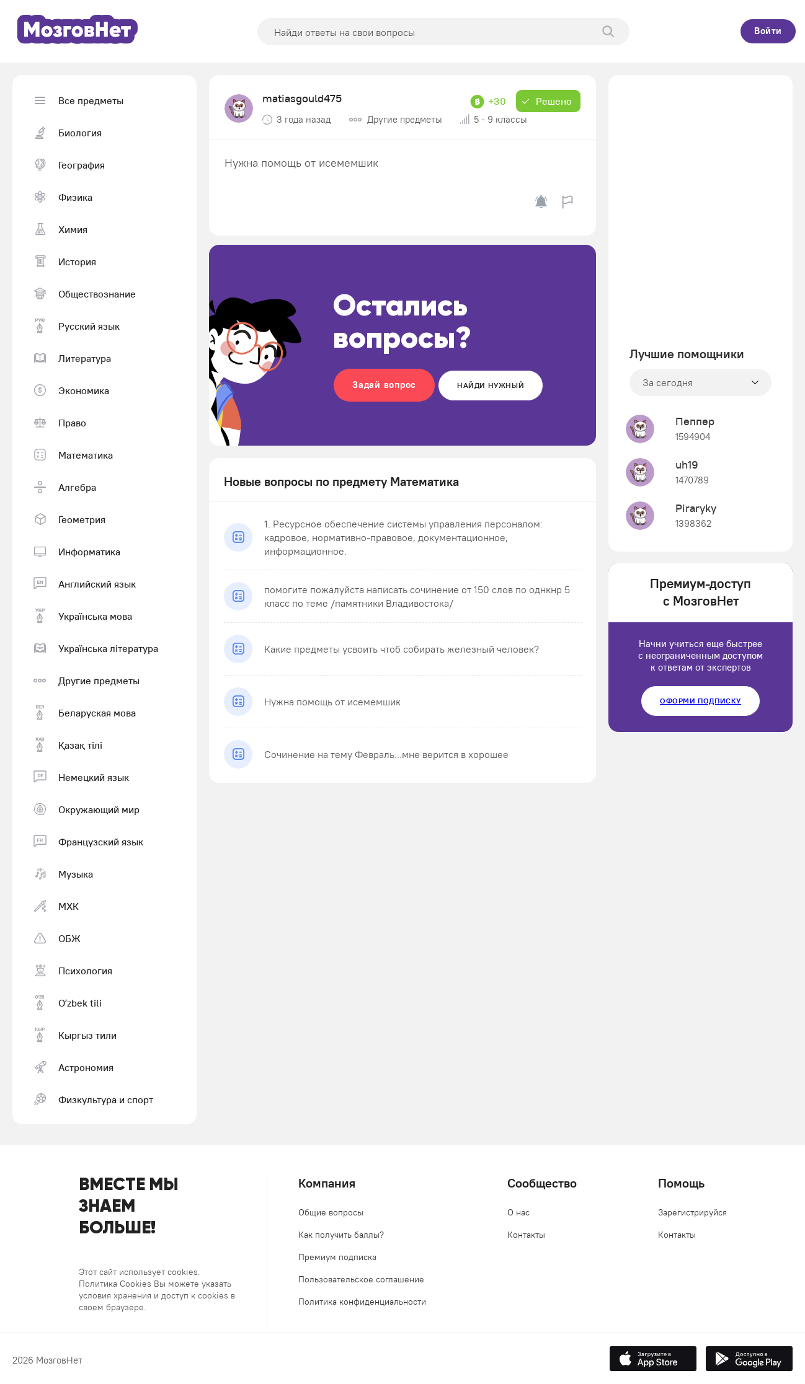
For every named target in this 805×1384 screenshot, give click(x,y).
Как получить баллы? (341, 1234)
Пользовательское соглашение (361, 1279)
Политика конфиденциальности (362, 1301)
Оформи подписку (700, 700)
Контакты (526, 1234)
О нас (518, 1212)
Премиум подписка (337, 1257)
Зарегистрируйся (692, 1212)
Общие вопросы (330, 1212)
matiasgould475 (302, 98)
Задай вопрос (384, 384)
